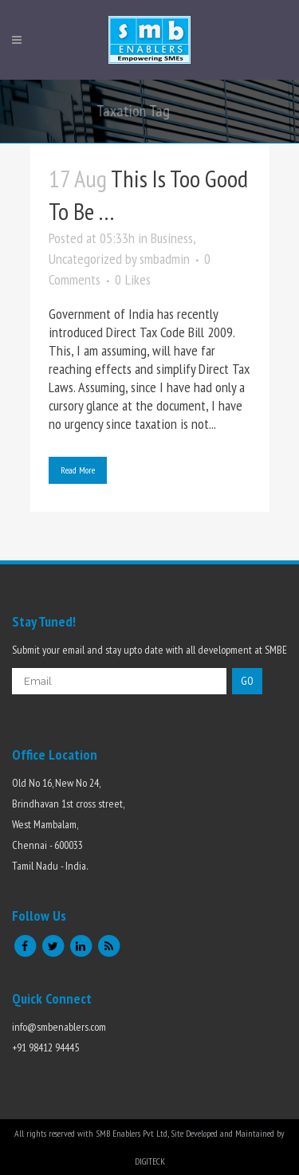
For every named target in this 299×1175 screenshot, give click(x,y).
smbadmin (165, 259)
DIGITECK (150, 1161)
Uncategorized (85, 259)
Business (172, 238)
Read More (78, 470)
